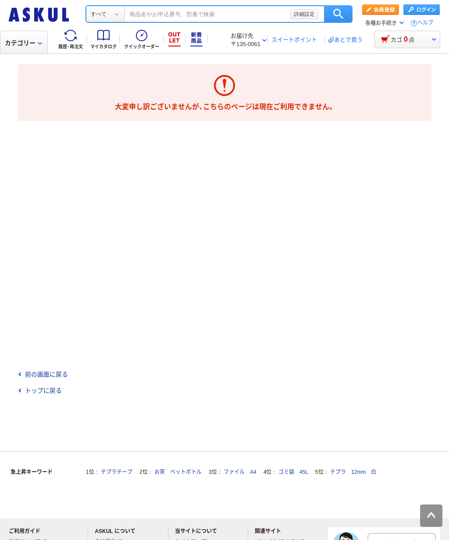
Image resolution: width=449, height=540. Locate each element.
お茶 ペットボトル (178, 472)
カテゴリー (23, 42)
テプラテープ (116, 472)
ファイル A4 (240, 472)
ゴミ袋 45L (293, 472)
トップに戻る (40, 390)
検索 (338, 14)
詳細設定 (304, 14)
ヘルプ (425, 23)
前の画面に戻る (43, 374)
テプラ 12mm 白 (353, 472)
